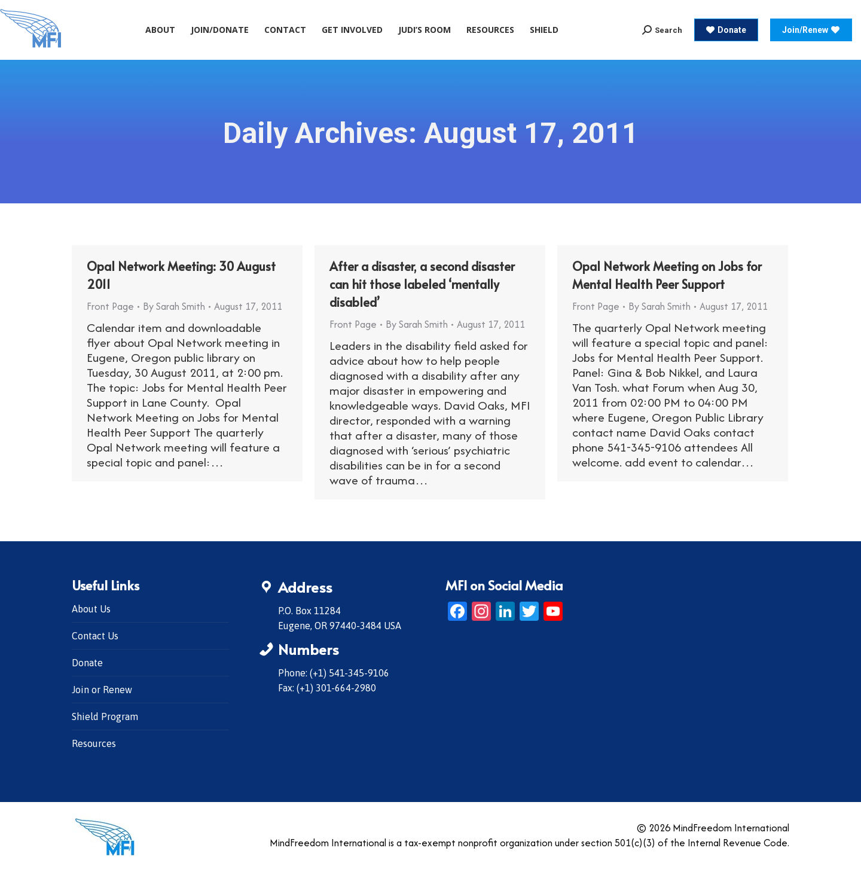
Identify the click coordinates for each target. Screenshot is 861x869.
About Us (91, 608)
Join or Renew (102, 689)
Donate (87, 662)
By (174, 306)
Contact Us (95, 635)
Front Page (110, 306)
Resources (94, 743)
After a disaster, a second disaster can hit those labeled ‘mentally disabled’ (422, 284)
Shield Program (105, 716)
